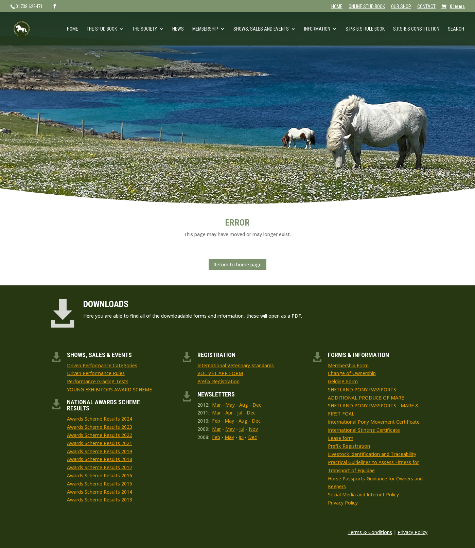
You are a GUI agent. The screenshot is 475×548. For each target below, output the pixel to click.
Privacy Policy (343, 502)
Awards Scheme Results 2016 (99, 475)
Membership (205, 29)
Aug (243, 405)
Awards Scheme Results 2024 (99, 419)
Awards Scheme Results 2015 (99, 483)
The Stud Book (102, 29)
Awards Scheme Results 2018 (99, 459)
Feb (216, 421)
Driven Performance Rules (96, 373)
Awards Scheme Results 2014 (99, 492)
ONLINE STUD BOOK (367, 6)
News (178, 29)
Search (456, 29)
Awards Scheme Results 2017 (99, 467)
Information (317, 29)
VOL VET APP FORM (220, 373)
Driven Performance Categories (102, 365)
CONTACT (426, 6)
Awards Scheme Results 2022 (99, 435)
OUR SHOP (401, 6)
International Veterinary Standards (235, 365)
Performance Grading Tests (97, 381)
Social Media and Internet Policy (363, 494)
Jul (239, 412)
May (230, 405)
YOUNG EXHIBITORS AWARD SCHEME (109, 389)
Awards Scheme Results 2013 (99, 499)
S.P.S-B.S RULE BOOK (365, 29)
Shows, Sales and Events (261, 29)
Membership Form (348, 365)
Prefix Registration (218, 381)
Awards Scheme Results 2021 (99, 443)
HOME (336, 6)
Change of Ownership (352, 373)
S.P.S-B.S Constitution (416, 29)
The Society (144, 29)
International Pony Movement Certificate (374, 422)
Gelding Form (343, 381)
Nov (253, 429)
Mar (216, 405)
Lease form (340, 438)
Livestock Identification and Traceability (372, 454)
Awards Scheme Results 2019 (99, 451)
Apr (229, 412)
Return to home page (237, 264)
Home (72, 29)
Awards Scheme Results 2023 (99, 427)
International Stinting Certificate (364, 430)
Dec (256, 405)
